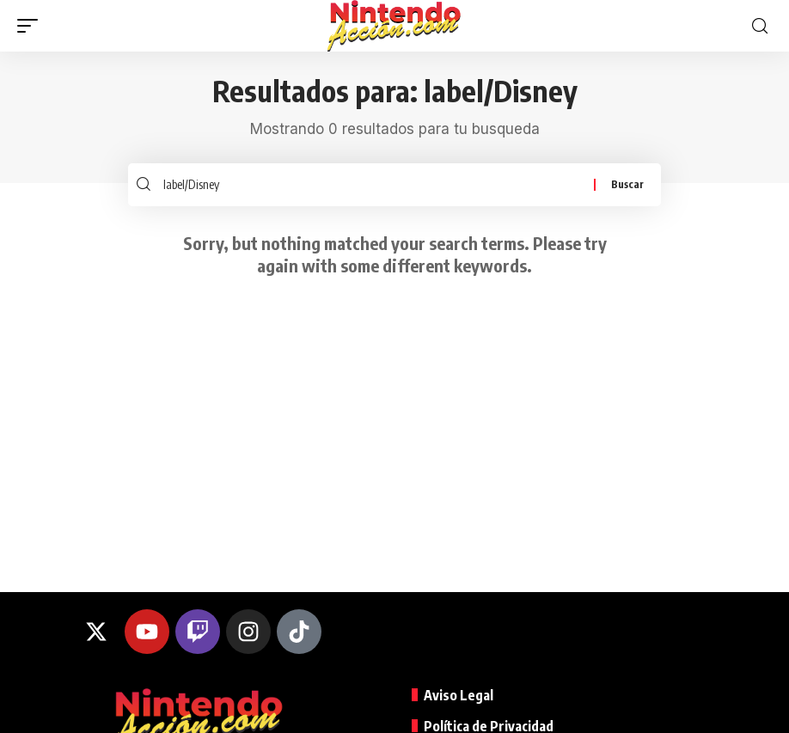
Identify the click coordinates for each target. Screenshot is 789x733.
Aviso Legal (458, 696)
